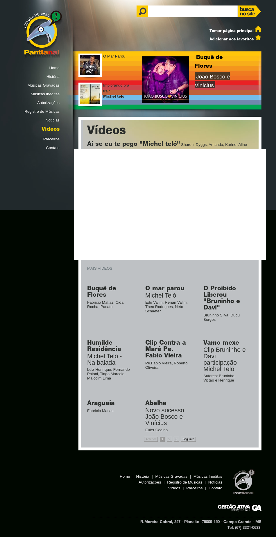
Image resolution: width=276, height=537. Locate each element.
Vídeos (51, 129)
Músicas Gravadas (44, 85)
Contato (53, 148)
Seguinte (188, 439)
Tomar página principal (231, 31)
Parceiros (51, 139)
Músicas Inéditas (45, 94)
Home (54, 68)
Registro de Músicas (42, 111)
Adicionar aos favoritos (231, 39)
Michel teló (113, 97)
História (53, 76)
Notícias (53, 120)
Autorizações (48, 103)
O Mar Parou (114, 56)
